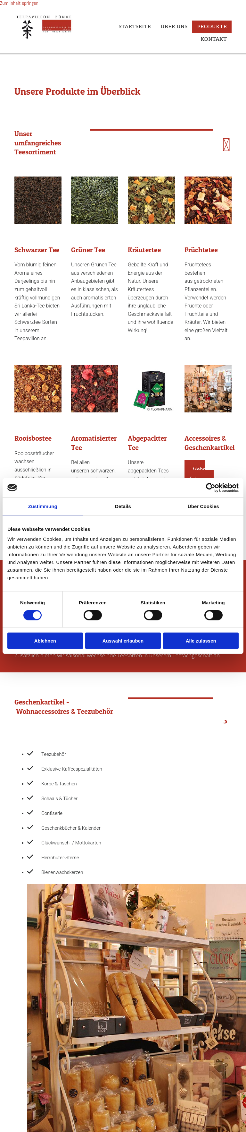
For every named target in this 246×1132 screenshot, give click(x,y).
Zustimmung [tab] (42, 506)
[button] (199, 474)
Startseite (135, 26)
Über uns (173, 26)
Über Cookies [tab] (203, 506)
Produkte (212, 26)
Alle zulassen (201, 641)
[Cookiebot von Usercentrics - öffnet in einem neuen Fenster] (211, 487)
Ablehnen (45, 641)
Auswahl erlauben (123, 641)
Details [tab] (123, 506)
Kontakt (214, 39)
